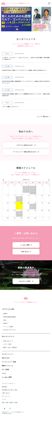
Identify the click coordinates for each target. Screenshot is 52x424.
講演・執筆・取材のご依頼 (9, 402)
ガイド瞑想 (5, 369)
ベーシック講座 (8, 326)
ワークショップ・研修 (9, 362)
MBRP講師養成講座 (9, 317)
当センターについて (8, 336)
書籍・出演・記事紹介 (10, 347)
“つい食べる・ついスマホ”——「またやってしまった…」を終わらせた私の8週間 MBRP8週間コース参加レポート (25, 58)
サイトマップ (6, 396)
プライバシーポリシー (8, 383)
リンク (4, 399)
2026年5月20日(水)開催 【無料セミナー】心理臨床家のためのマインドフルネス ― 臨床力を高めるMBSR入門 (26, 94)
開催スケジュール (7, 365)
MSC (4, 320)
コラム (4, 373)
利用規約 (4, 386)
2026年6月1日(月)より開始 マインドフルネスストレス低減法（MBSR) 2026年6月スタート (24, 70)
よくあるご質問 (7, 377)
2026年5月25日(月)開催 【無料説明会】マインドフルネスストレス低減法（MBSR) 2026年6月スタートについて (26, 82)
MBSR (5, 323)
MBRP (5, 313)
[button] (26, 19)
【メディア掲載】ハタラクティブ (10, 106)
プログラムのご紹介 (8, 309)
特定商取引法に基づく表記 (9, 390)
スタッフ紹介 (7, 344)
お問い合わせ (6, 393)
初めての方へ (6, 358)
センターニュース (7, 354)
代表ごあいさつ (8, 341)
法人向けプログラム (9, 330)
